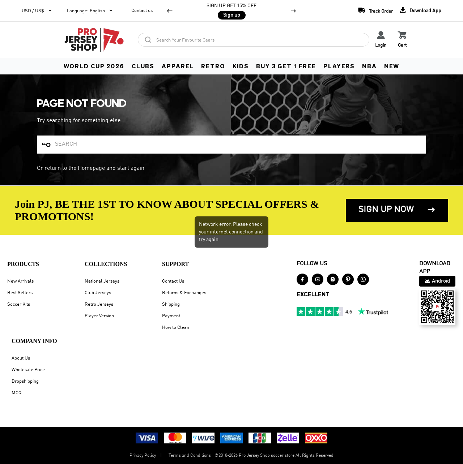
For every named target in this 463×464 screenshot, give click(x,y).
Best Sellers (20, 293)
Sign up (231, 15)
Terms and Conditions (190, 456)
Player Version (99, 316)
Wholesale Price (28, 370)
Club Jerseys (98, 293)
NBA (369, 66)
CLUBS (143, 66)
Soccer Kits (18, 304)
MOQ (16, 393)
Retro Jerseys (99, 304)
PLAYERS (339, 66)
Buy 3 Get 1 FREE (286, 66)
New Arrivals (20, 281)
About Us (21, 358)
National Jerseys (102, 281)
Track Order (373, 10)
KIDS (241, 66)
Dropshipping (25, 381)
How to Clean (175, 327)
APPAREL (178, 66)
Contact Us (173, 281)
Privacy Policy (142, 456)
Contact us (142, 10)
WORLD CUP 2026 (94, 66)
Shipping (171, 304)
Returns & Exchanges (184, 293)
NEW (392, 66)
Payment (171, 316)
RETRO (213, 66)
